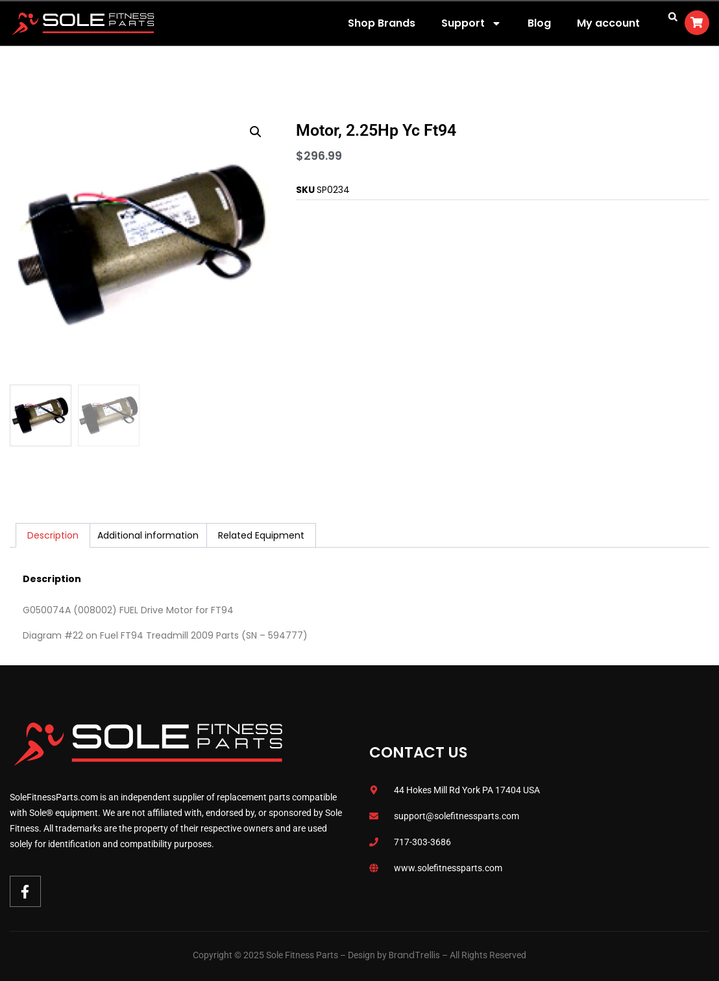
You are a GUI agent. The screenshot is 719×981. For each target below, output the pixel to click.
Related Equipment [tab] (261, 535)
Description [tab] (53, 535)
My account (608, 23)
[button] (673, 17)
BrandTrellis (414, 955)
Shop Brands (381, 23)
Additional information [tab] (148, 535)
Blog (539, 23)
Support (471, 23)
